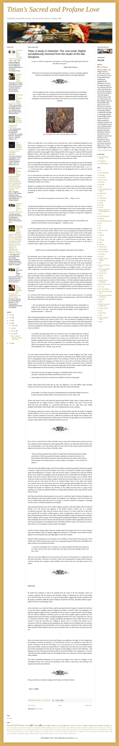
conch (100, 195)
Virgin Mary (102, 313)
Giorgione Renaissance (105, 221)
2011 (10, 343)
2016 (10, 320)
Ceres (100, 187)
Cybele (101, 202)
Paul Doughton (103, 67)
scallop (101, 275)
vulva (100, 315)
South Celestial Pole (104, 284)
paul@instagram (103, 163)
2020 (10, 317)
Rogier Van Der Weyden (80, 729)
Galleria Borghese (104, 216)
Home (60, 705)
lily (100, 228)
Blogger (75, 738)
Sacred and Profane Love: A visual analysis (19, 78)
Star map (101, 286)
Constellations (103, 198)
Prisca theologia (103, 251)
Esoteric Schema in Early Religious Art (99, 727)
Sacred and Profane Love (18, 725)
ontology (101, 240)
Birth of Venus (103, 180)
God (100, 223)
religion (101, 256)
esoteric (101, 207)
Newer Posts (31, 705)
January (13, 333)
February (13, 331)
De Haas (101, 205)
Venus (100, 310)
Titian (100, 302)
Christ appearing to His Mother (56, 727)
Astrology (102, 175)
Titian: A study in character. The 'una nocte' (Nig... (16, 337)
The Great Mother (104, 289)
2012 (10, 323)
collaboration (102, 193)
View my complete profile (104, 150)
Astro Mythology (104, 172)
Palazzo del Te (103, 247)
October (13, 325)
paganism (101, 244)
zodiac (101, 321)
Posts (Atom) (39, 709)
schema (101, 278)
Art (100, 170)
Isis (100, 225)
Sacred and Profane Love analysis (94, 729)
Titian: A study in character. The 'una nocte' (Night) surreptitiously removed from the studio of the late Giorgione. (57, 54)
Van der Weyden (103, 308)
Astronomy (102, 177)
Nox (100, 237)
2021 (10, 315)
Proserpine (102, 254)
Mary (100, 232)
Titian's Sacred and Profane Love (53, 9)
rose (100, 262)
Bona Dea (102, 182)
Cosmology (102, 200)
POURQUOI (102, 161)
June (12, 328)
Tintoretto (101, 299)
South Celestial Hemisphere (13, 731)
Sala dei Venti (103, 273)
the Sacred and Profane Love (58, 733)
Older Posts (88, 705)
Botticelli (101, 184)
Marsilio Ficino (103, 230)
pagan (100, 242)
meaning (101, 235)
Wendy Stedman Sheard (87, 731)
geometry (101, 218)
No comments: (46, 700)
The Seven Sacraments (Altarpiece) (56, 731)
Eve (100, 214)
